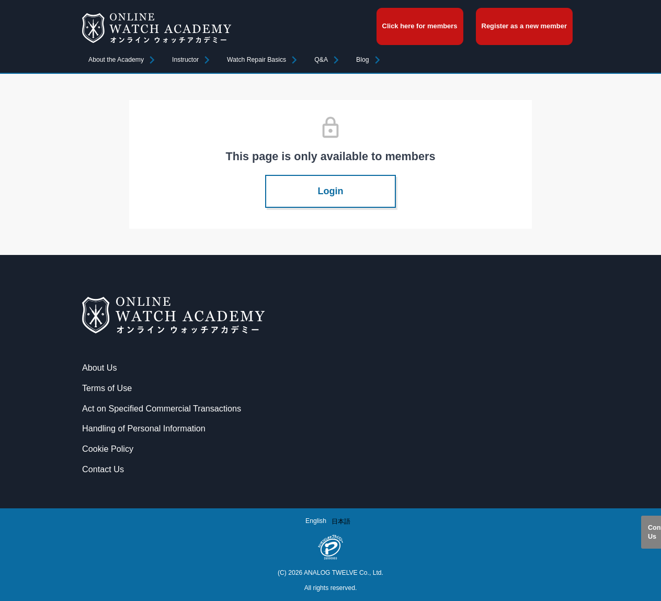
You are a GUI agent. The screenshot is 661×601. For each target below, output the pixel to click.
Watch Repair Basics (256, 59)
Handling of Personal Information (144, 428)
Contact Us (654, 532)
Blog (362, 59)
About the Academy (116, 59)
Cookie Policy (107, 448)
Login (331, 191)
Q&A (321, 59)
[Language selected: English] (330, 521)
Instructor (185, 59)
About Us (99, 367)
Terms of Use (107, 388)
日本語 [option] (341, 521)
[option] (341, 521)
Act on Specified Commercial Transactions (161, 408)
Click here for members (420, 26)
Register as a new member (524, 26)
